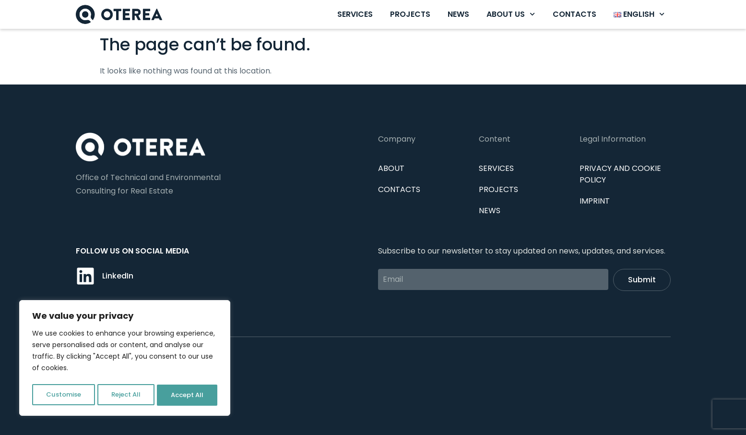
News (458, 14)
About (391, 168)
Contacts (574, 14)
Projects (410, 14)
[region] (124, 359)
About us (510, 14)
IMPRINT (595, 200)
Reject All (125, 395)
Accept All (187, 395)
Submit (642, 279)
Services (355, 14)
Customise (63, 395)
